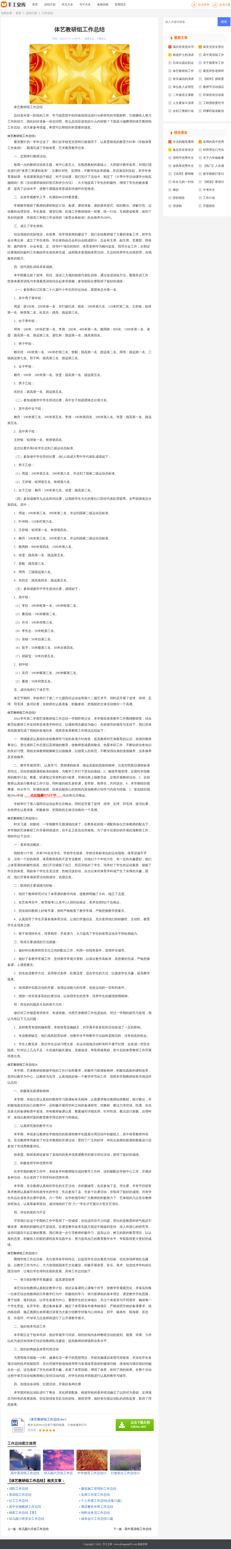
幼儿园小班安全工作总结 (26, 1518)
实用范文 (120, 4)
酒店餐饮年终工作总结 (97, 1506)
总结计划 (49, 4)
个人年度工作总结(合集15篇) (101, 1500)
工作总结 (47, 13)
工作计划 (209, 197)
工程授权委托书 (213, 103)
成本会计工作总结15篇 (97, 1518)
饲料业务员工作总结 (95, 1512)
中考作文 (209, 189)
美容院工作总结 (20, 1494)
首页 (35, 4)
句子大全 (85, 4)
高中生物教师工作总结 (25, 1506)
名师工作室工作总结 (95, 1494)
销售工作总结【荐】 (23, 1512)
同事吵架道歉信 (213, 111)
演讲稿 (177, 205)
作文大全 (67, 4)
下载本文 (101, 38)
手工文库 (107, 1544)
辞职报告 (179, 197)
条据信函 (102, 4)
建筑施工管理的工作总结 (98, 1488)
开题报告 (209, 205)
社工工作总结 (18, 1500)
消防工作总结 (18, 1488)
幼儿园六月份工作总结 (34, 1529)
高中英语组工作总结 (138, 1529)
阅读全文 (89, 38)
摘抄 (176, 189)
